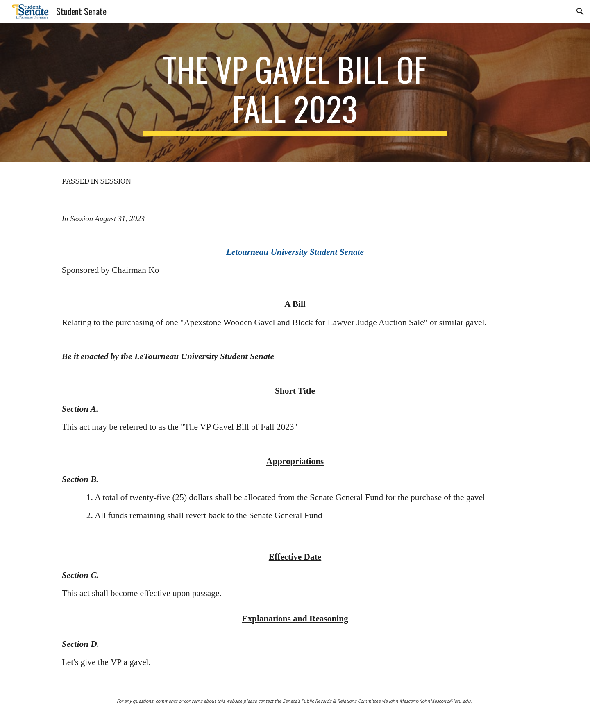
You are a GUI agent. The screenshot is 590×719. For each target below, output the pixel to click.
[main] (295, 92)
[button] (580, 11)
